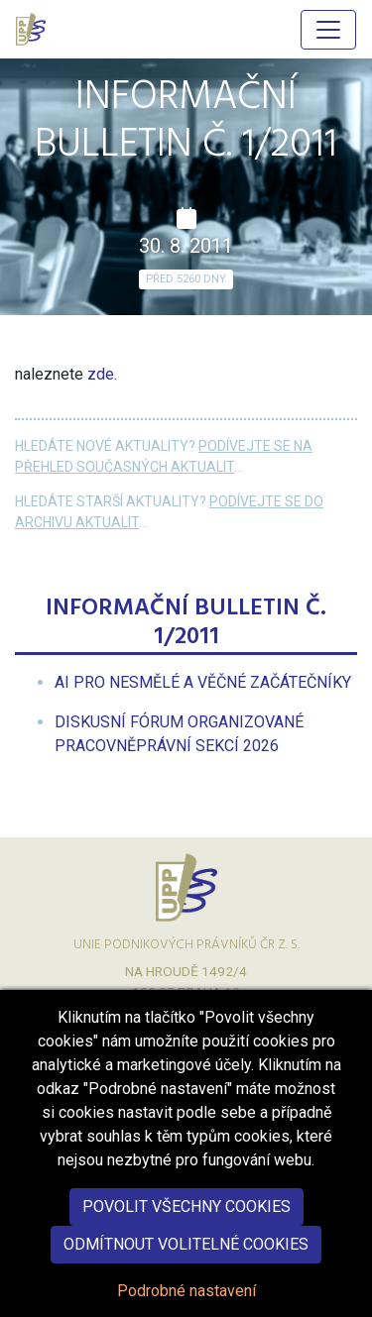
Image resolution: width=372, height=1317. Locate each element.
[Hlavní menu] (328, 30)
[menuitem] (203, 682)
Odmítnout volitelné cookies (186, 1268)
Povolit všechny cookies (186, 1230)
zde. (102, 374)
